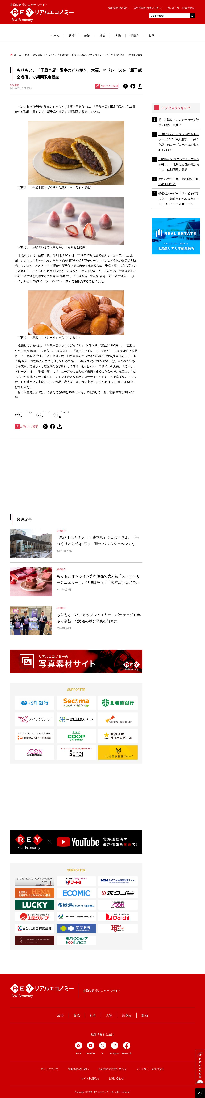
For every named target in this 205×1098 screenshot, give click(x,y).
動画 (151, 35)
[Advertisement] (47, 480)
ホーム (55, 35)
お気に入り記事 (106, 86)
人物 (118, 35)
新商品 (134, 35)
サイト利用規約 (90, 1078)
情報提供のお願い (118, 8)
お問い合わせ (116, 1078)
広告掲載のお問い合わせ (148, 8)
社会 (102, 35)
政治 (87, 35)
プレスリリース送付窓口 (181, 8)
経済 (72, 35)
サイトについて (50, 1069)
